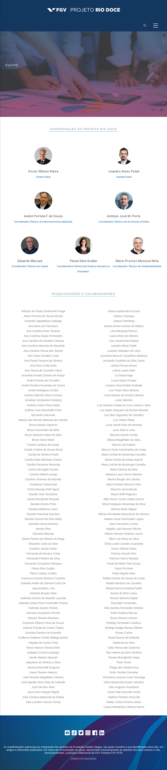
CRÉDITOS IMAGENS (83, 758)
